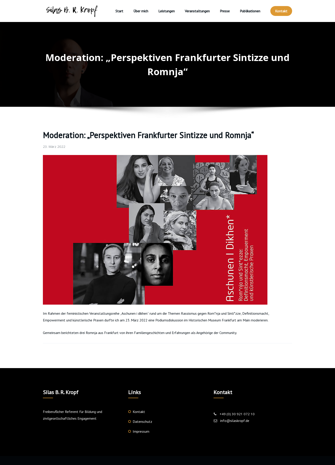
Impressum (141, 431)
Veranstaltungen (197, 11)
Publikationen (250, 11)
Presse (225, 11)
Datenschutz (142, 421)
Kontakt (281, 11)
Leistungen (166, 11)
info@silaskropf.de (234, 420)
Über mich (140, 11)
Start (119, 11)
